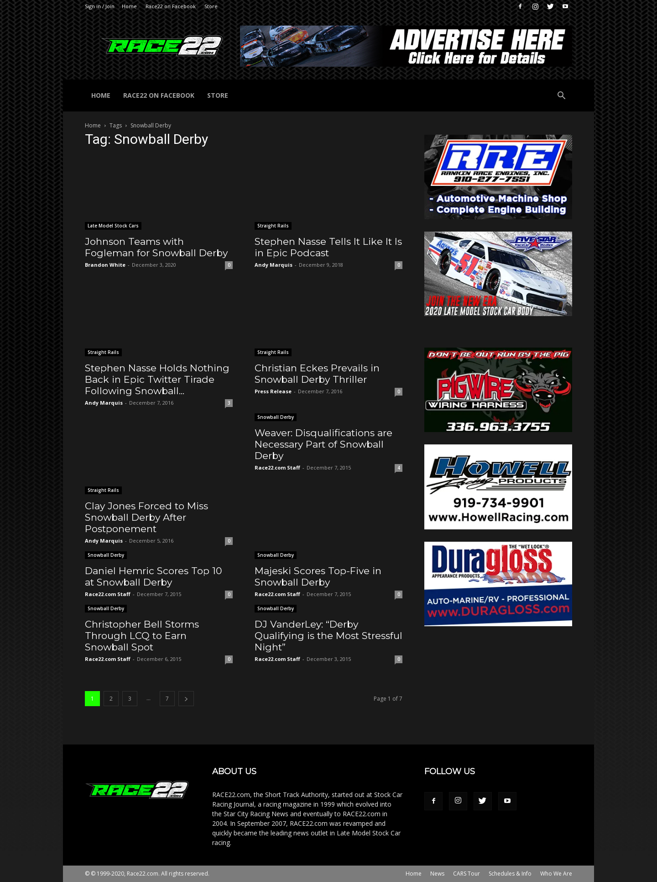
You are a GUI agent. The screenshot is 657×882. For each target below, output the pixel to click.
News (437, 873)
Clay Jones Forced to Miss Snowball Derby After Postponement (146, 517)
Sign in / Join (100, 6)
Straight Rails (273, 225)
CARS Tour (466, 873)
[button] (561, 96)
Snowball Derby (275, 417)
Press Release (273, 391)
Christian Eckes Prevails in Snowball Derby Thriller (317, 373)
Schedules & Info (510, 873)
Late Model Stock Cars (113, 225)
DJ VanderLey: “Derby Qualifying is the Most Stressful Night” (328, 635)
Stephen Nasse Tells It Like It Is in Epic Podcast (328, 247)
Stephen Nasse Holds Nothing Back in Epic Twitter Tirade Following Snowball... (157, 379)
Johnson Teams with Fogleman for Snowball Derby (156, 247)
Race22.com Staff (277, 467)
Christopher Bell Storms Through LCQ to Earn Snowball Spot (142, 635)
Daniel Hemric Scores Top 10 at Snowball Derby (153, 576)
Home (129, 6)
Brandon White (105, 264)
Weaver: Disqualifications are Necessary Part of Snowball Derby (323, 444)
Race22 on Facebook (171, 6)
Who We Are (556, 873)
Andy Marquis (273, 264)
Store (211, 6)
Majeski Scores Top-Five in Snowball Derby (318, 576)
